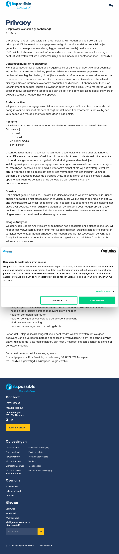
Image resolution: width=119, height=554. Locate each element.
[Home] (20, 388)
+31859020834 (13, 403)
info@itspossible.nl (14, 408)
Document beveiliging (39, 447)
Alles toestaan (97, 300)
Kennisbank (11, 513)
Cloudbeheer (35, 466)
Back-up (32, 461)
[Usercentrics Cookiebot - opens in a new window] (103, 251)
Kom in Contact (18, 427)
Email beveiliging (36, 452)
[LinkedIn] (12, 419)
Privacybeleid (45, 545)
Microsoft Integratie (15, 466)
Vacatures (10, 509)
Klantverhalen (12, 486)
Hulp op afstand (13, 491)
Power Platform (13, 456)
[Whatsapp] (7, 419)
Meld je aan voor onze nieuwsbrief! (18, 524)
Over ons (10, 495)
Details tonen (103, 291)
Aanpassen (59, 300)
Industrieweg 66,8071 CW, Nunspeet (15, 413)
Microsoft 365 (12, 447)
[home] (18, 5)
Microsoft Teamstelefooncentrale (13, 471)
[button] (111, 5)
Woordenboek (13, 518)
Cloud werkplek (13, 452)
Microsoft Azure (13, 461)
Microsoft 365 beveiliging (41, 470)
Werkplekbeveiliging (38, 456)
